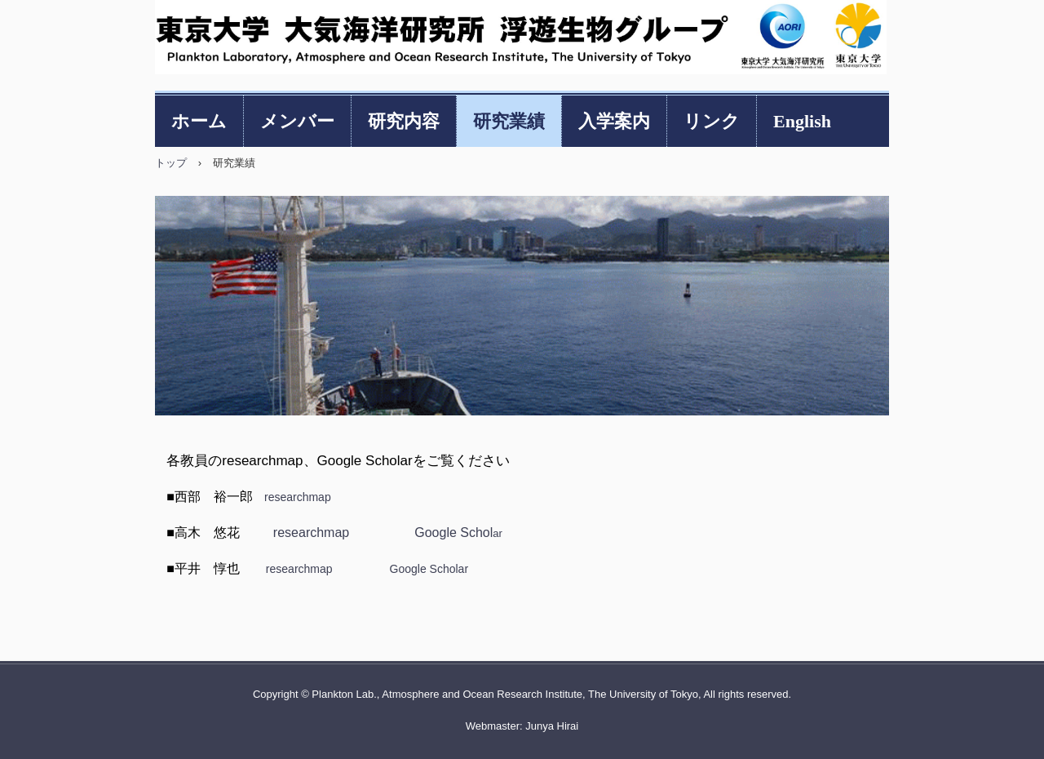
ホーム (199, 121)
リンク (711, 121)
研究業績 (509, 121)
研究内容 (404, 121)
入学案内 (614, 121)
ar (458, 533)
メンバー (297, 121)
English (802, 121)
